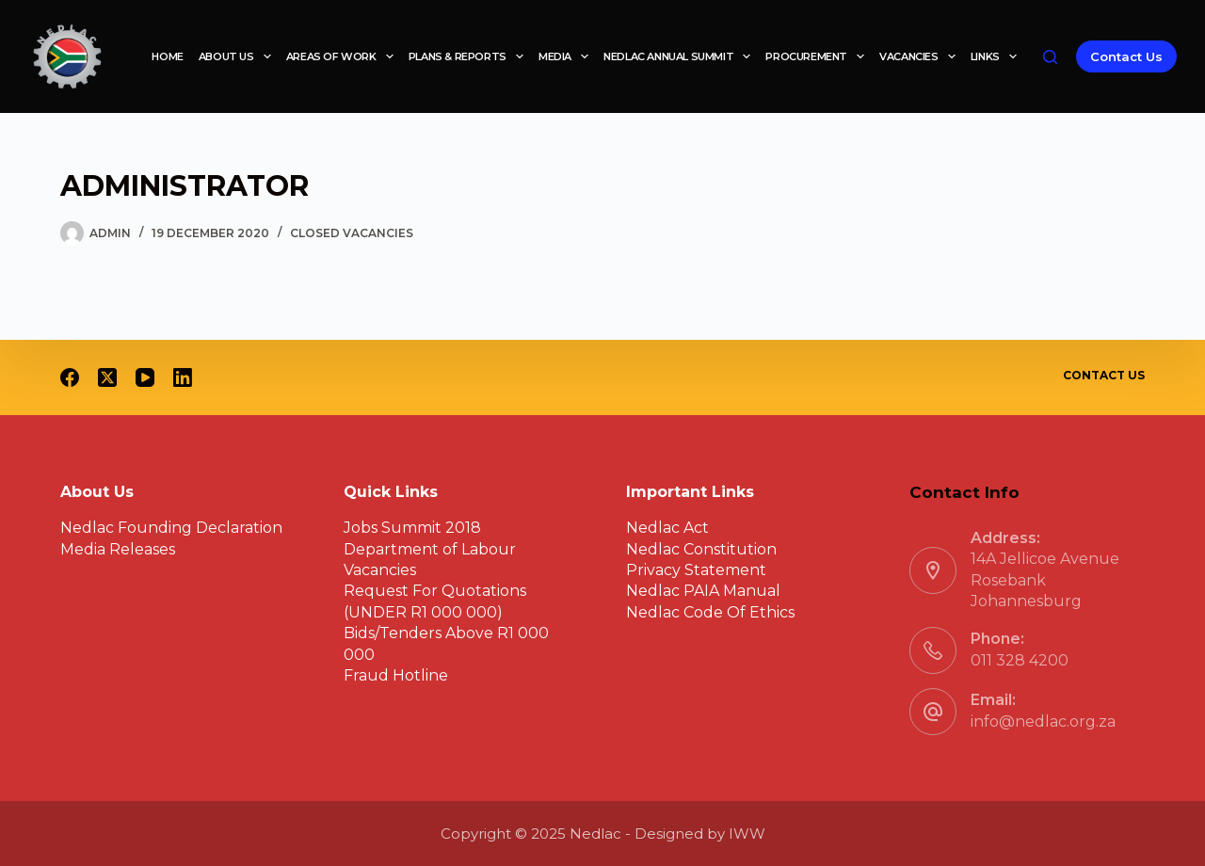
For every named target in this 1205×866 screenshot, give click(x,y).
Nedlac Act (667, 528)
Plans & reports (470, 56)
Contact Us (1126, 56)
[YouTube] (145, 377)
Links (997, 56)
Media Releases (117, 549)
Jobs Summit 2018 (412, 528)
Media (567, 56)
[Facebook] (69, 377)
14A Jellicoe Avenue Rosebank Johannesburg (1045, 580)
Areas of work (343, 56)
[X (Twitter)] (107, 377)
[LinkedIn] (182, 377)
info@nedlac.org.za (1043, 721)
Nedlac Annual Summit (680, 56)
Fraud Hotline (396, 675)
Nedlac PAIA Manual (703, 591)
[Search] (1050, 57)
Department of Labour (430, 549)
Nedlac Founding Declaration (171, 528)
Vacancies (921, 56)
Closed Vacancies (351, 233)
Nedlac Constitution (701, 549)
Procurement (818, 56)
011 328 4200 (1019, 660)
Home (167, 56)
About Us (239, 56)
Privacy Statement (696, 570)
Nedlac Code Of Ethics (710, 612)
